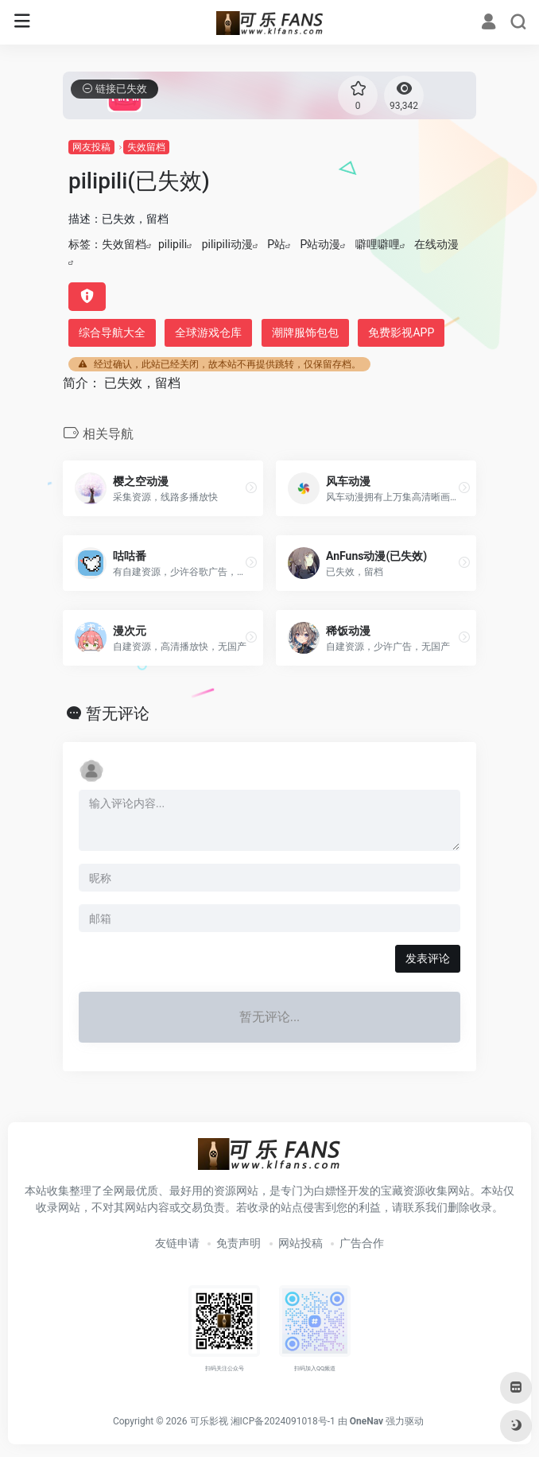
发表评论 (427, 958)
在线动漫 (436, 244)
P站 (276, 244)
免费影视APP (401, 332)
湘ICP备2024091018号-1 (283, 1421)
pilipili (172, 244)
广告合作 (361, 1243)
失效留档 (146, 147)
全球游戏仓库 (208, 332)
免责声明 (238, 1243)
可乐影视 (209, 1421)
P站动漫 (321, 244)
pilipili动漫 (227, 244)
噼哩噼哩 (377, 244)
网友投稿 (91, 147)
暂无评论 (117, 713)
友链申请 (177, 1243)
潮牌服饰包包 (305, 332)
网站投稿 (300, 1243)
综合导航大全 (112, 332)
